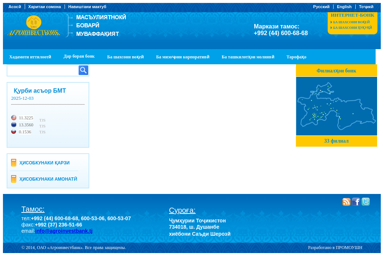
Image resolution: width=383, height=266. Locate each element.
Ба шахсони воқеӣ (351, 22)
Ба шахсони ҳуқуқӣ (352, 28)
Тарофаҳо (297, 56)
